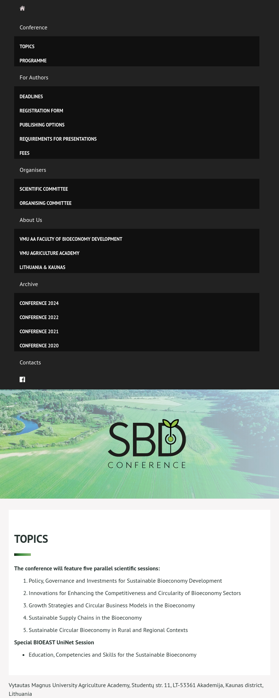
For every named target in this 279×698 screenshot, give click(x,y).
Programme (33, 61)
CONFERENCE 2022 (39, 317)
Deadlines (31, 97)
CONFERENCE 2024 (39, 303)
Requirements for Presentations (58, 139)
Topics (27, 47)
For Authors (34, 77)
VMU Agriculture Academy (50, 253)
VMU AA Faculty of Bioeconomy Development (71, 239)
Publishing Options (42, 125)
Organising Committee (46, 203)
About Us (31, 219)
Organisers (33, 169)
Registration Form (41, 111)
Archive (29, 284)
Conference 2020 (39, 346)
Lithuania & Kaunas (42, 267)
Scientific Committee (44, 189)
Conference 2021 (39, 332)
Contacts (30, 362)
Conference (33, 27)
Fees (24, 153)
